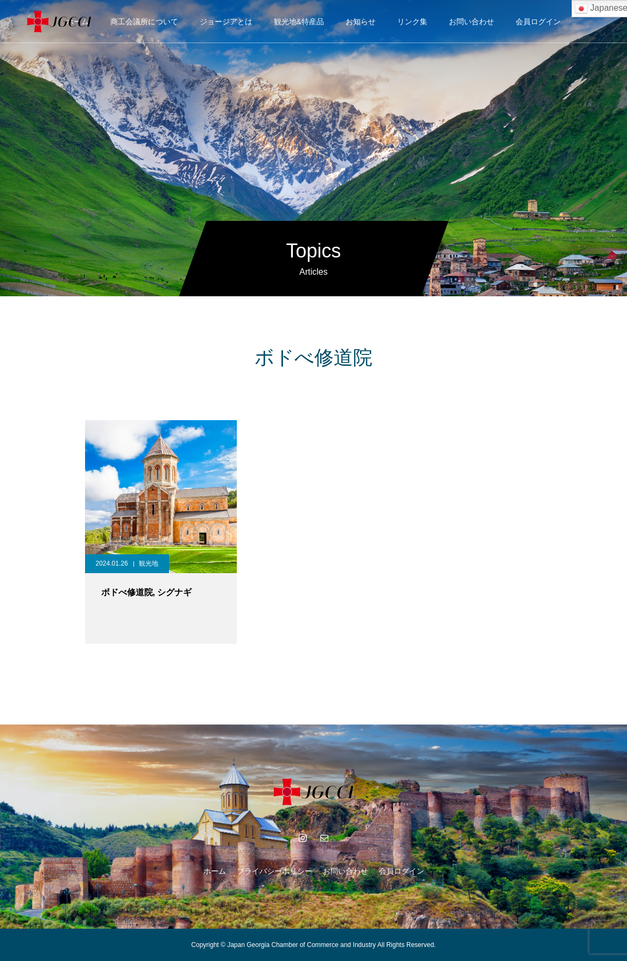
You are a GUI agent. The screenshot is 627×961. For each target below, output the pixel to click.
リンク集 (412, 21)
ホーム (214, 871)
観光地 (148, 563)
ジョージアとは (226, 21)
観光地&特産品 (299, 21)
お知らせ (361, 21)
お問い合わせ (471, 21)
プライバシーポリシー (274, 871)
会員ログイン (538, 21)
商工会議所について (144, 21)
